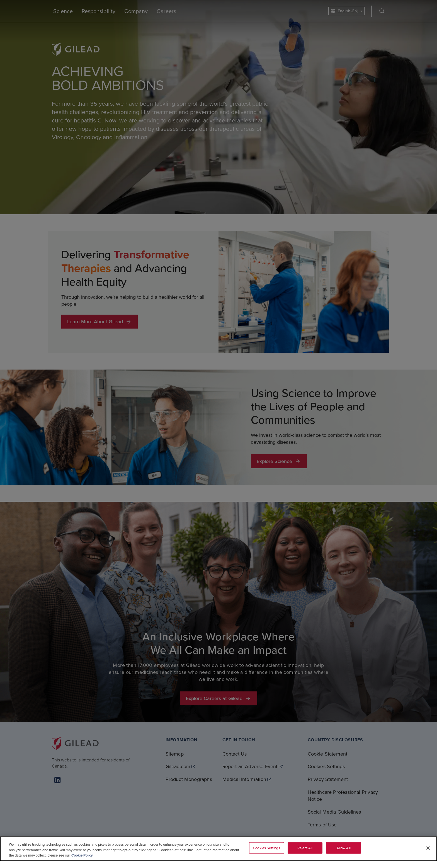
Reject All (304, 847)
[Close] (428, 848)
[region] (218, 848)
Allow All (343, 847)
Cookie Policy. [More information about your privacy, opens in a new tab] (82, 855)
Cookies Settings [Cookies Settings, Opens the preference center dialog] (266, 847)
